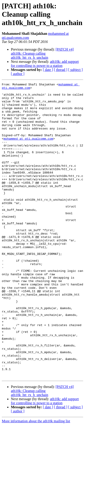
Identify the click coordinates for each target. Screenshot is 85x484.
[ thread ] (60, 70)
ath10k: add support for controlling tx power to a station (45, 64)
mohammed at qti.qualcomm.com (28, 150)
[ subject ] (75, 70)
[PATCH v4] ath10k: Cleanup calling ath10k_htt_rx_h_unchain (42, 53)
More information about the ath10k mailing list (36, 480)
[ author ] (17, 74)
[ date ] (48, 70)
